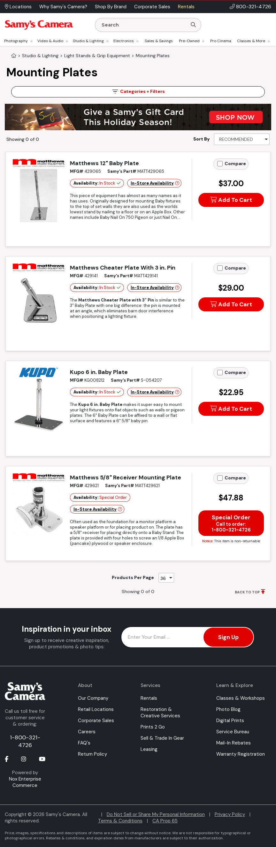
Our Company (93, 698)
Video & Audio (50, 40)
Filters (138, 91)
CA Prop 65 (165, 821)
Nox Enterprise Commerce (25, 782)
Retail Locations (96, 709)
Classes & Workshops (240, 698)
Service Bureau (232, 732)
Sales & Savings (159, 40)
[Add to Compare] (220, 163)
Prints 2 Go (153, 727)
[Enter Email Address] (187, 637)
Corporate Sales (96, 720)
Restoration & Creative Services (160, 712)
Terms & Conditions (120, 821)
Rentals (149, 698)
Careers (87, 732)
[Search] (193, 25)
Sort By (201, 139)
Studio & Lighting (88, 40)
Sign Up (228, 637)
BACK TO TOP (247, 592)
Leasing (149, 749)
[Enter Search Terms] (143, 25)
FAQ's (84, 743)
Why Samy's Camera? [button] (63, 7)
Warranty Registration (240, 754)
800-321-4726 (253, 6)
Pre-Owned (189, 40)
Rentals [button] (186, 7)
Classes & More (251, 40)
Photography (16, 40)
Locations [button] (18, 7)
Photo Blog (228, 709)
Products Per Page (133, 577)
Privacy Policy (230, 814)
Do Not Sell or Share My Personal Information (156, 814)
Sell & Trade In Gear (162, 738)
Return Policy (92, 754)
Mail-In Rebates (233, 743)
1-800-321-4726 (25, 741)
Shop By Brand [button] (110, 7)
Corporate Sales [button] (152, 7)
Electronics (123, 40)
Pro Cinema (220, 40)
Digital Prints (230, 720)
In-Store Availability (152, 183)
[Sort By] (242, 139)
